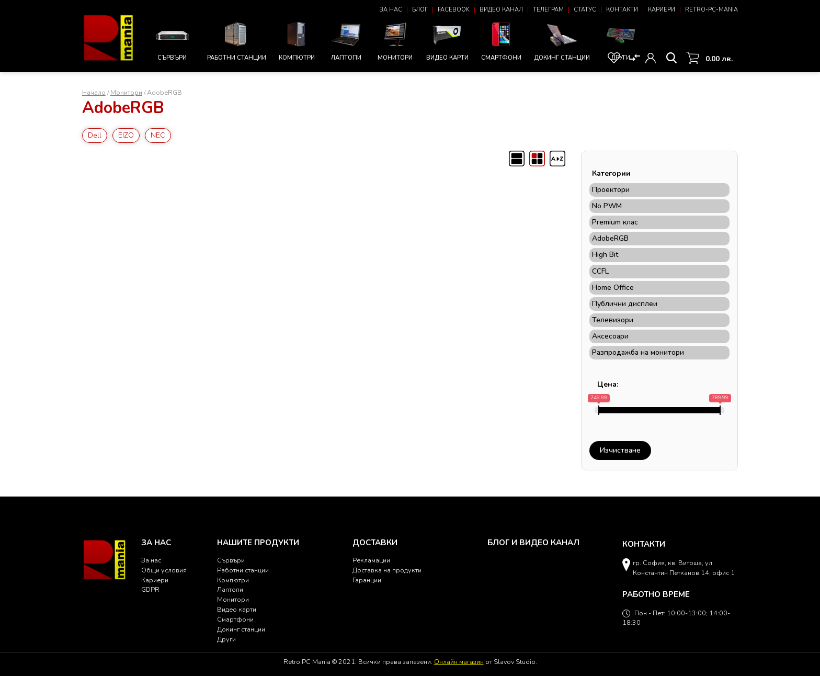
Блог (420, 10)
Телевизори (612, 320)
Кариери (661, 10)
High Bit (605, 255)
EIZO (126, 135)
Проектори (611, 190)
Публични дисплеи (624, 304)
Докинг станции (562, 41)
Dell (94, 135)
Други (620, 40)
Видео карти (447, 40)
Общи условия (164, 570)
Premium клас (615, 222)
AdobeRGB (610, 238)
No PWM (607, 206)
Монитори (395, 40)
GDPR (150, 589)
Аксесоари (610, 336)
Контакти (622, 10)
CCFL (600, 271)
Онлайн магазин (459, 661)
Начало (94, 92)
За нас (391, 10)
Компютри (297, 40)
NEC (158, 135)
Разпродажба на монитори (638, 352)
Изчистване (620, 450)
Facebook (454, 10)
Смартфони (501, 40)
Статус (585, 10)
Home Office (613, 288)
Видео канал (501, 10)
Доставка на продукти (387, 570)
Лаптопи (346, 40)
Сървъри (172, 41)
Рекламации (371, 560)
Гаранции (366, 580)
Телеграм (548, 10)
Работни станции (236, 40)
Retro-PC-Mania (711, 10)
